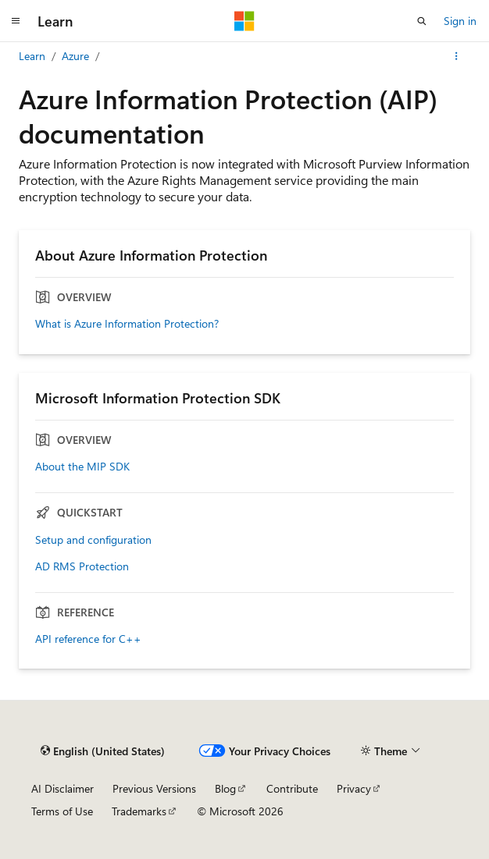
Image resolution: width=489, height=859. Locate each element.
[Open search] (421, 21)
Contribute (292, 788)
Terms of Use (62, 811)
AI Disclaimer (62, 788)
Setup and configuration (93, 540)
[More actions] (456, 56)
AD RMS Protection (82, 566)
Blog (225, 788)
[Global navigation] (15, 21)
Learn (32, 55)
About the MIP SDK (82, 467)
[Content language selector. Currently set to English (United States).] (102, 750)
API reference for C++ (88, 639)
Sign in (460, 20)
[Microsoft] (244, 21)
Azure (75, 55)
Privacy (354, 788)
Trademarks (139, 811)
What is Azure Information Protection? (127, 324)
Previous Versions (154, 788)
